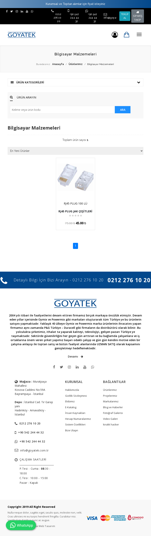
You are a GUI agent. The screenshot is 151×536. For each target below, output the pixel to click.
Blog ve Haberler (113, 407)
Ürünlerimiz (110, 390)
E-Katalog (70, 407)
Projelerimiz (110, 395)
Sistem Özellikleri (75, 424)
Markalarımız (111, 401)
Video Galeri (110, 419)
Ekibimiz (70, 401)
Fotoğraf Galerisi (113, 413)
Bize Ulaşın (71, 430)
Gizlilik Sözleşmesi (76, 395)
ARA (122, 110)
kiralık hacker (111, 424)
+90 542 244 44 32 (74, 18)
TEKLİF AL (125, 16)
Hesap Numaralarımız (78, 419)
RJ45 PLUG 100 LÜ (75, 203)
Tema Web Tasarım (43, 526)
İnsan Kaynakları (75, 413)
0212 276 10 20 (57, 18)
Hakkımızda (72, 390)
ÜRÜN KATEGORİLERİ (75, 82)
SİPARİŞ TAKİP (137, 16)
